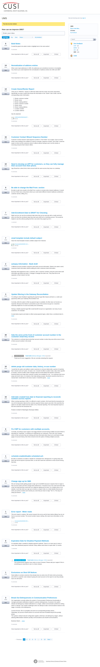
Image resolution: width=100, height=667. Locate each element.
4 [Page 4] (32, 639)
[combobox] (82, 39)
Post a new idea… (75, 28)
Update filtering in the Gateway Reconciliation (29, 294)
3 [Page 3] (29, 639)
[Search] (94, 39)
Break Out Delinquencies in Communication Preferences (34, 598)
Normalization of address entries (24, 65)
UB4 (75, 50)
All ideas (72, 30)
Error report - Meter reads (21, 512)
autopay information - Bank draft (24, 264)
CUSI (75, 56)
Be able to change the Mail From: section (27, 188)
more (12, 315)
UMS (75, 52)
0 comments (14, 49)
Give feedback (78, 43)
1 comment (13, 222)
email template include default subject (26, 238)
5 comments (14, 73)
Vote (6, 48)
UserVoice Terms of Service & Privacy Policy (56, 661)
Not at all (37, 54)
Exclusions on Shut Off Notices (24, 572)
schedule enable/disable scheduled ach (27, 456)
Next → (49, 639)
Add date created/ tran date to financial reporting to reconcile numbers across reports (36, 398)
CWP (75, 46)
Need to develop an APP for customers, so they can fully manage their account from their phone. (37, 165)
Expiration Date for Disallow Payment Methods (30, 541)
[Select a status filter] (26, 37)
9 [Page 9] (41, 639)
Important (47, 54)
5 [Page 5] (35, 639)
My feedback (38, 37)
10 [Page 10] (44, 639)
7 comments (14, 548)
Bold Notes (15, 44)
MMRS (75, 48)
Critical (57, 54)
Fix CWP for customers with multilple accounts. (30, 429)
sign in (84, 18)
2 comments (14, 148)
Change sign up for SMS (21, 481)
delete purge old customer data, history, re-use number (33, 367)
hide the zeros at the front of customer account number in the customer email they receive (36, 336)
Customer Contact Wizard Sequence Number (29, 137)
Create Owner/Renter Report (22, 89)
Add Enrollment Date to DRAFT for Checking (29, 213)
